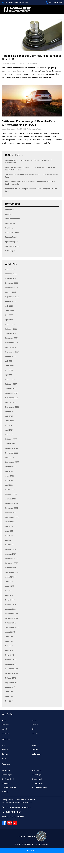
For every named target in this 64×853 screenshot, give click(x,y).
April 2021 (9, 540)
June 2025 (9, 310)
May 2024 (9, 370)
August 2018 (10, 687)
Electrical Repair (8, 779)
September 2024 (12, 352)
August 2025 (10, 301)
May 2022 (9, 480)
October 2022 (10, 457)
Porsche (35, 750)
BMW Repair (32, 63)
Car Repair (9, 228)
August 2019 (10, 632)
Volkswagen (36, 754)
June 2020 (9, 586)
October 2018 (10, 678)
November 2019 (11, 618)
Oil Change (6, 783)
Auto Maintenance (12, 218)
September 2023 (12, 407)
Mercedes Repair (12, 232)
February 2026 (11, 274)
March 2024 (10, 379)
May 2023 (9, 425)
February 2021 (11, 549)
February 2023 (11, 439)
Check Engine (7, 775)
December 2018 (11, 669)
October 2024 (10, 347)
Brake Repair (37, 770)
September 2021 (12, 517)
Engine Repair (37, 779)
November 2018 (11, 673)
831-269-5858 (55, 2)
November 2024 (11, 342)
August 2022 (10, 466)
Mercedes (5, 750)
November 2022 (11, 453)
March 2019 (9, 655)
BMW (34, 745)
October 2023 (10, 402)
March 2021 (9, 545)
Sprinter (5, 754)
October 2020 (10, 567)
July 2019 (9, 636)
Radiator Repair (38, 783)
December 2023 (11, 393)
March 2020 (10, 600)
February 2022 (11, 494)
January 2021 (10, 554)
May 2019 (9, 646)
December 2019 (11, 613)
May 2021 (9, 535)
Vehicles (5, 729)
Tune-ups (5, 792)
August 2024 (10, 356)
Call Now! (32, 850)
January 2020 (10, 609)
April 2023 (9, 430)
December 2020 (11, 558)
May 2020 (9, 590)
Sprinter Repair (11, 241)
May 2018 (9, 701)
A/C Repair (6, 770)
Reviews (35, 725)
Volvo (4, 758)
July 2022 (9, 471)
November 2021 (11, 508)
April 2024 (9, 375)
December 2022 (11, 448)
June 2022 (9, 476)
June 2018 (9, 696)
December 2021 (11, 503)
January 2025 (10, 333)
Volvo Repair (10, 251)
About (34, 720)
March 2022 (10, 489)
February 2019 (11, 659)
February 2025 (11, 329)
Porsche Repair (11, 237)
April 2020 (9, 595)
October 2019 (10, 623)
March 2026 (10, 269)
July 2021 (9, 526)
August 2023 (10, 411)
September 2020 (12, 572)
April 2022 (9, 485)
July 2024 (9, 361)
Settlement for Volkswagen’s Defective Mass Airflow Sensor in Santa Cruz (28, 123)
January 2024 (10, 388)
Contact (35, 733)
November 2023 (11, 398)
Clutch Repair (37, 775)
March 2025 (10, 324)
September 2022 (12, 462)
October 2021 (10, 512)
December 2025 (11, 283)
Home (4, 720)
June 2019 (9, 641)
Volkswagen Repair (34, 129)
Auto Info (8, 214)
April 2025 (9, 319)
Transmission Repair (39, 787)
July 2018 (9, 691)
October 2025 (10, 292)
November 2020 (11, 563)
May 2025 (9, 315)
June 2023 (9, 421)
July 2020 (9, 581)
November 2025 (11, 287)
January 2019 (10, 664)
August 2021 (10, 522)
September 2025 (12, 297)
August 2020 (10, 577)
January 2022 (10, 499)
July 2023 (9, 416)
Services (5, 725)
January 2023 (10, 443)
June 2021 (9, 531)
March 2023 (10, 434)
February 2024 (11, 384)
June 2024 (9, 365)
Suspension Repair (9, 787)
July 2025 (9, 306)
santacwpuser (10, 63)
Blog (33, 729)
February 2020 (11, 604)
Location (5, 733)
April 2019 (9, 650)
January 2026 (10, 278)
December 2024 (11, 338)
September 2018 (12, 682)
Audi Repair (9, 209)
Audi (3, 745)
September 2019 (12, 627)
